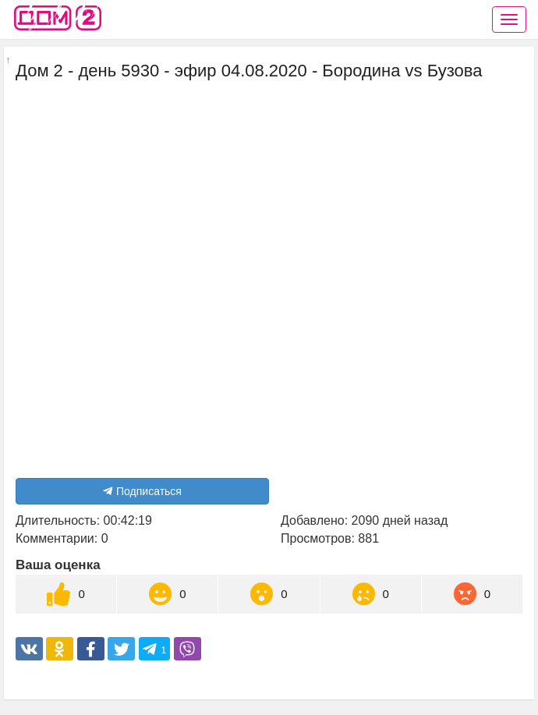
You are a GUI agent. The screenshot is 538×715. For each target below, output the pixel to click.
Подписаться (142, 491)
